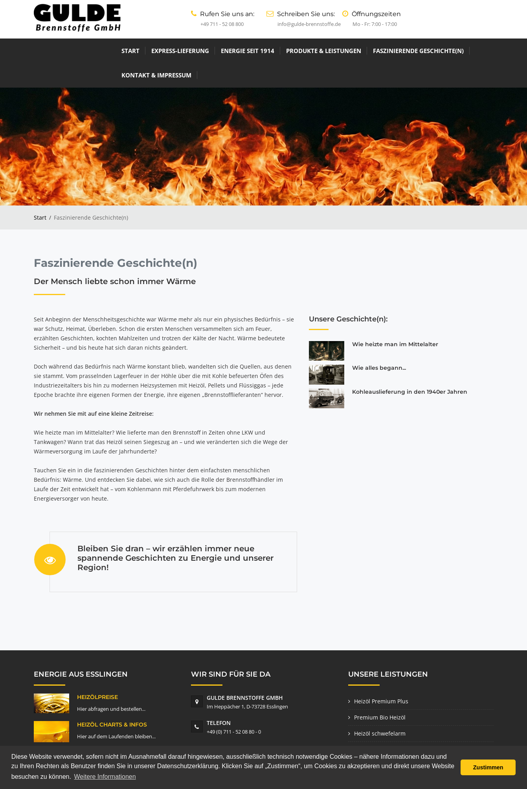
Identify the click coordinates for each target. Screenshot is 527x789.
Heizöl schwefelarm (380, 708)
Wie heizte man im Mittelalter (395, 319)
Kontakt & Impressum (429, 51)
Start (49, 51)
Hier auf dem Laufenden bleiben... (116, 711)
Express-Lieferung (98, 51)
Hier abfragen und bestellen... (111, 684)
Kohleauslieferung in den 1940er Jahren (409, 367)
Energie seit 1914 (166, 51)
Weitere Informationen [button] (105, 776)
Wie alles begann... (379, 343)
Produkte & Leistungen (241, 51)
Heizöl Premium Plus (381, 676)
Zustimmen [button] (488, 767)
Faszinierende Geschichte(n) (336, 51)
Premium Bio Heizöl (380, 692)
